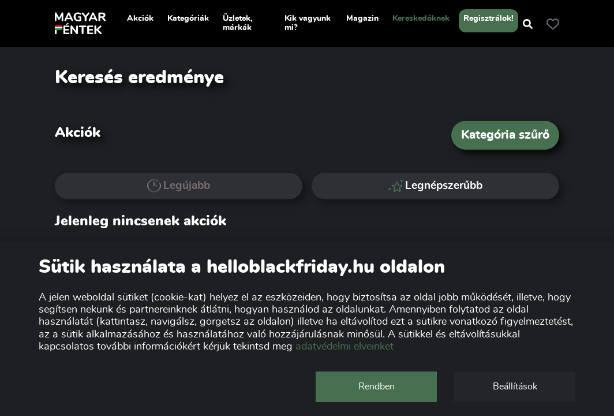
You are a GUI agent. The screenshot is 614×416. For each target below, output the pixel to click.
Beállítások (515, 386)
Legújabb (178, 186)
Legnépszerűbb (435, 186)
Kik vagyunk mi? (307, 23)
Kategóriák (188, 18)
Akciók (140, 18)
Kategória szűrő (505, 135)
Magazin (362, 18)
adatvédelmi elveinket (344, 346)
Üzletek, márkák (238, 23)
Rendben (376, 386)
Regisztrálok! (488, 18)
